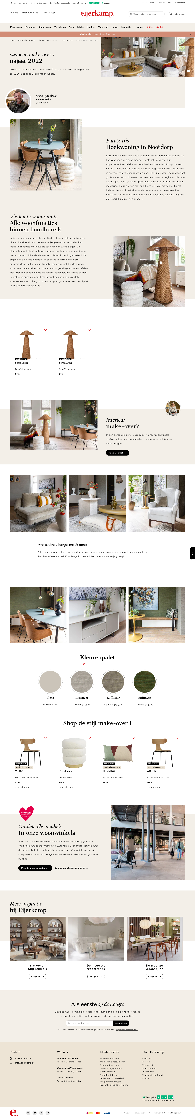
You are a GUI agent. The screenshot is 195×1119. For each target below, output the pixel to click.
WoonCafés (148, 1072)
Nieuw (114, 27)
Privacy (127, 1113)
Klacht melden (107, 1072)
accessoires (50, 552)
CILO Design (48, 13)
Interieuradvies (30, 13)
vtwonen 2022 (67, 40)
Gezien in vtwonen (26, 40)
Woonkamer (16, 27)
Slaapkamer (45, 27)
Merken (91, 27)
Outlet (159, 27)
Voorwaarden (155, 1113)
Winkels (14, 13)
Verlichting (60, 27)
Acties (150, 27)
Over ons (147, 1058)
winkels (140, 552)
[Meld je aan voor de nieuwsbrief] (89, 1023)
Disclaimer (140, 1113)
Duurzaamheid (149, 1068)
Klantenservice (147, 3)
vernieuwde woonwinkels (39, 845)
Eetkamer (30, 27)
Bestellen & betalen (110, 1075)
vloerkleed (72, 552)
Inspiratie (126, 27)
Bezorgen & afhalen (110, 1058)
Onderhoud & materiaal (112, 1078)
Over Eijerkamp (153, 1052)
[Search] (146, 14)
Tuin (71, 27)
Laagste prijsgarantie (111, 1068)
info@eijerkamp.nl (22, 1063)
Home (12, 40)
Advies (80, 27)
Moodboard (180, 3)
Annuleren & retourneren (112, 1062)
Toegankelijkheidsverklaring (114, 1085)
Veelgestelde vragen (110, 1082)
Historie (146, 1062)
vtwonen (138, 27)
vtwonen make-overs (47, 40)
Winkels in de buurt (152, 1075)
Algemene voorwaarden (127, 1030)
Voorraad (103, 27)
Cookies (146, 1078)
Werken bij (148, 1065)
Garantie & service (109, 1065)
